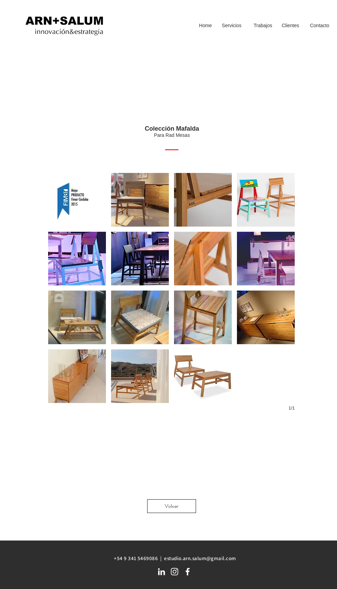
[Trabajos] (263, 26)
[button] (77, 200)
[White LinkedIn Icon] (161, 572)
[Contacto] (320, 26)
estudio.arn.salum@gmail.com (200, 558)
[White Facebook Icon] (188, 572)
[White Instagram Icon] (175, 572)
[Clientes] (290, 26)
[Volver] (171, 506)
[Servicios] (231, 26)
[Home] (205, 26)
